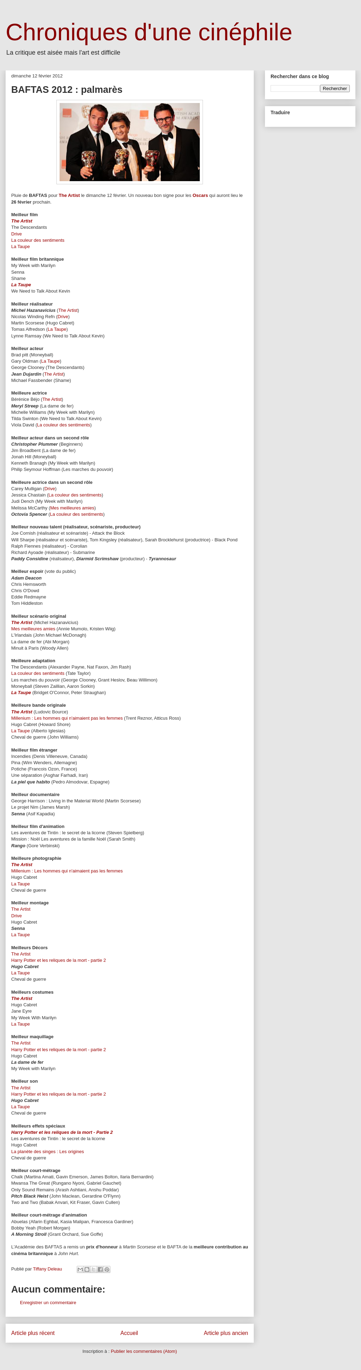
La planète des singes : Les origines (47, 1151)
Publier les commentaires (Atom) (144, 1351)
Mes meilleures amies (72, 508)
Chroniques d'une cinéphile (149, 32)
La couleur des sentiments (37, 240)
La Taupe (20, 246)
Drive (16, 234)
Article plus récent (33, 1333)
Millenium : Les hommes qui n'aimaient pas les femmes (67, 718)
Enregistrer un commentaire (48, 1302)
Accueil (129, 1333)
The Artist (69, 195)
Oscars (200, 195)
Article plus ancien (226, 1333)
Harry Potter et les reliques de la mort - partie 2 (58, 960)
